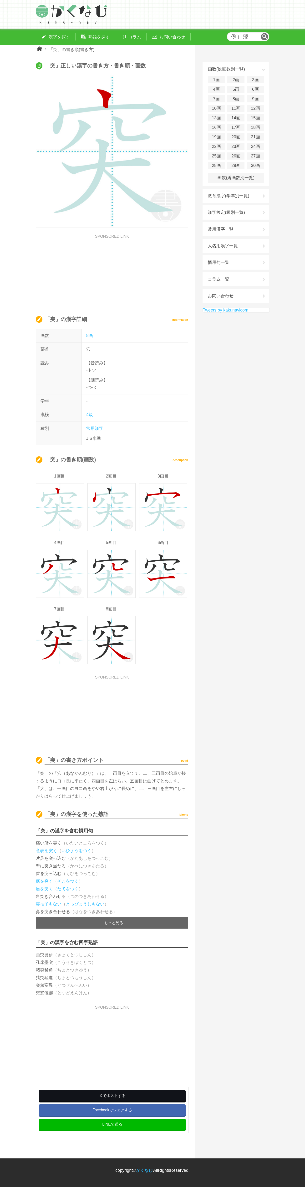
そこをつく (68, 881)
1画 (216, 79)
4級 (89, 414)
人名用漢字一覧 (223, 245)
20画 (235, 137)
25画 (216, 156)
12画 (255, 108)
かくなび (144, 1170)
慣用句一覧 (218, 262)
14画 (235, 118)
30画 (255, 165)
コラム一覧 (218, 279)
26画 (235, 156)
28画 (216, 165)
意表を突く (46, 850)
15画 (255, 118)
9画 (255, 98)
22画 (216, 146)
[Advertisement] (112, 271)
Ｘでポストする (112, 1096)
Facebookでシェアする (112, 1110)
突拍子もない (48, 904)
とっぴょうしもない (85, 904)
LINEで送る (112, 1124)
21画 (255, 137)
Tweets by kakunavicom (225, 310)
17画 (235, 127)
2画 (236, 79)
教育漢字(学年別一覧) (228, 195)
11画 (235, 108)
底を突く (44, 881)
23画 (235, 146)
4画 (216, 89)
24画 (255, 146)
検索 (264, 36)
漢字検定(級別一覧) (226, 212)
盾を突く (44, 888)
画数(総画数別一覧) (235, 177)
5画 (236, 89)
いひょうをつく (76, 850)
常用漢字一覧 (221, 229)
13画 (216, 118)
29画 (235, 165)
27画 (255, 156)
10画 (216, 108)
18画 (255, 127)
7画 (216, 98)
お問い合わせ (221, 295)
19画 (216, 137)
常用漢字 (94, 428)
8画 (89, 335)
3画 (255, 79)
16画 (216, 127)
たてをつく (68, 888)
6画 (255, 89)
